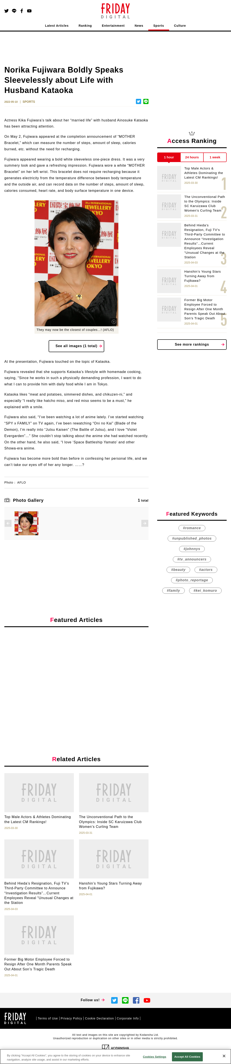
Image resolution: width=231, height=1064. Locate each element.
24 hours (192, 157)
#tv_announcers (191, 559)
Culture (180, 25)
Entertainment (113, 25)
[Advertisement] (76, 670)
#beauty (178, 570)
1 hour (169, 157)
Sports (158, 25)
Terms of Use (48, 1018)
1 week (215, 157)
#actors (206, 570)
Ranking (85, 25)
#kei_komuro (205, 590)
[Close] (224, 1056)
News (139, 25)
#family (173, 590)
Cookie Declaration (99, 1018)
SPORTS (29, 101)
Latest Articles (57, 25)
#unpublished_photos (192, 538)
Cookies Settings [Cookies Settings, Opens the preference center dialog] (154, 1056)
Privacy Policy (71, 1018)
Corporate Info (128, 1018)
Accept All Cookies (187, 1056)
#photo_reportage (192, 580)
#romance (192, 528)
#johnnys (192, 549)
